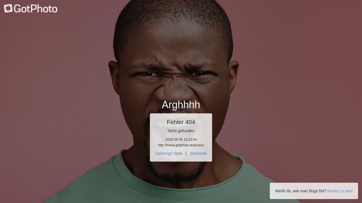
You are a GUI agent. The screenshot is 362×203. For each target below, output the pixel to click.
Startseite (198, 153)
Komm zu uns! (340, 191)
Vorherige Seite (168, 153)
